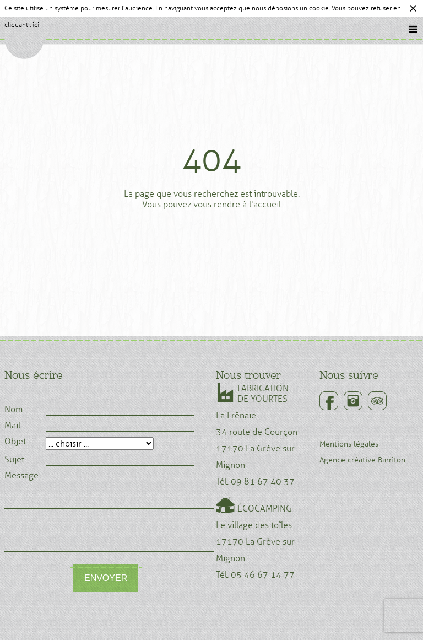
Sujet (14, 459)
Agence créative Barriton (362, 460)
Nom (13, 409)
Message (21, 475)
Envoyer (105, 578)
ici (35, 25)
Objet (15, 441)
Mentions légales (348, 444)
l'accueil (265, 204)
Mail (12, 425)
